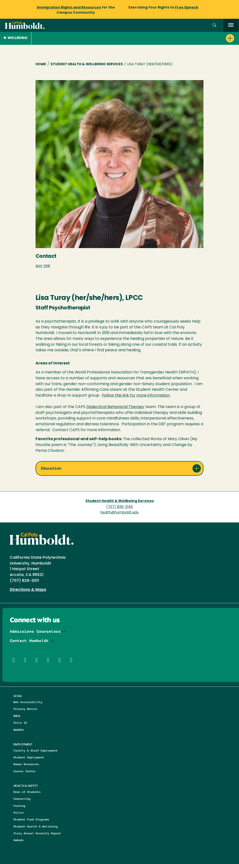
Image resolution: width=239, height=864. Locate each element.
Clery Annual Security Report (37, 833)
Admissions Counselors (35, 631)
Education (51, 468)
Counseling (21, 798)
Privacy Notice (25, 709)
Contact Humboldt (29, 640)
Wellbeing (16, 38)
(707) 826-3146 (119, 507)
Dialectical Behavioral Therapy (115, 407)
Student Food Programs (31, 819)
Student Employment (28, 757)
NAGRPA (18, 730)
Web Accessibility (27, 702)
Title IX (20, 723)
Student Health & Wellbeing (35, 826)
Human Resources (26, 764)
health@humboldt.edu (119, 512)
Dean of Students (27, 792)
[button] (214, 25)
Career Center (24, 771)
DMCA (16, 716)
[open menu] (231, 25)
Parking (19, 806)
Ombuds (18, 840)
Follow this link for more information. (136, 396)
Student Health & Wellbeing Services (86, 64)
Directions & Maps (28, 590)
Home (41, 64)
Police (18, 812)
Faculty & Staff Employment (35, 750)
